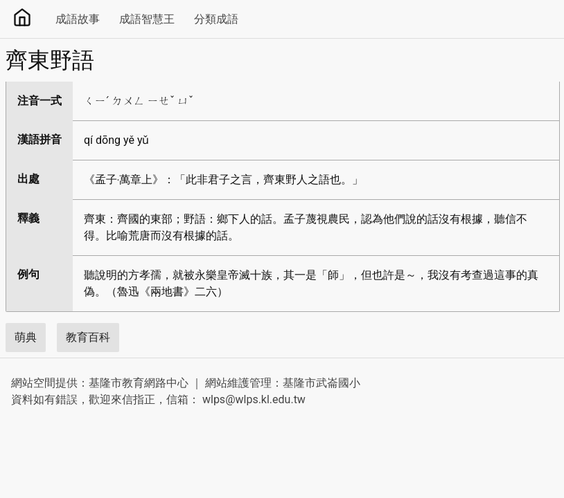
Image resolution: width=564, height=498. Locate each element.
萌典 (26, 337)
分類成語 (216, 19)
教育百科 (88, 337)
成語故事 (77, 19)
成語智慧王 (147, 19)
